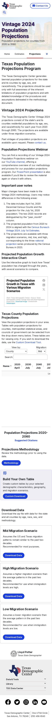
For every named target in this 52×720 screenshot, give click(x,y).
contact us (40, 142)
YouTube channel (15, 161)
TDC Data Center (26, 688)
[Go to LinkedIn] (35, 702)
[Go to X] (17, 702)
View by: (16, 347)
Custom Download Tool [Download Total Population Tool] (28, 342)
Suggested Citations (26, 440)
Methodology (11, 462)
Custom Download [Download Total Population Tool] (15, 496)
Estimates (19, 53)
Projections (35, 53)
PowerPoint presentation (30, 172)
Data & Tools (26, 679)
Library (26, 683)
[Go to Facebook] (8, 702)
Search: (9, 357)
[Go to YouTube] (44, 702)
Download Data (13, 555)
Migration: (41, 347)
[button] (11, 366)
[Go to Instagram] (26, 702)
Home (7, 53)
